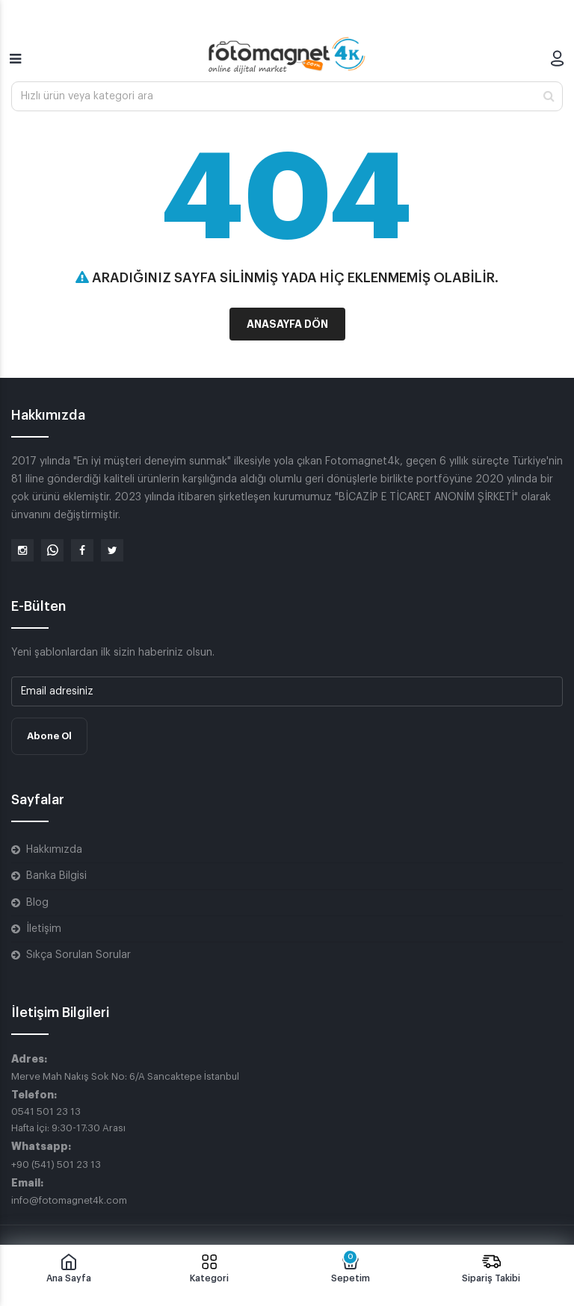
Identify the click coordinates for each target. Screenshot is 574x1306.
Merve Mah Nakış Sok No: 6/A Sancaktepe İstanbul (125, 1076)
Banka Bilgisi (56, 876)
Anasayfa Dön (287, 324)
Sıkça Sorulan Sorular (78, 955)
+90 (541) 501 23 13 (56, 1164)
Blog (37, 903)
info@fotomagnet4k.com (69, 1200)
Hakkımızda (54, 850)
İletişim (43, 929)
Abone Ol (49, 736)
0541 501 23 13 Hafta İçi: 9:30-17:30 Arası (68, 1120)
